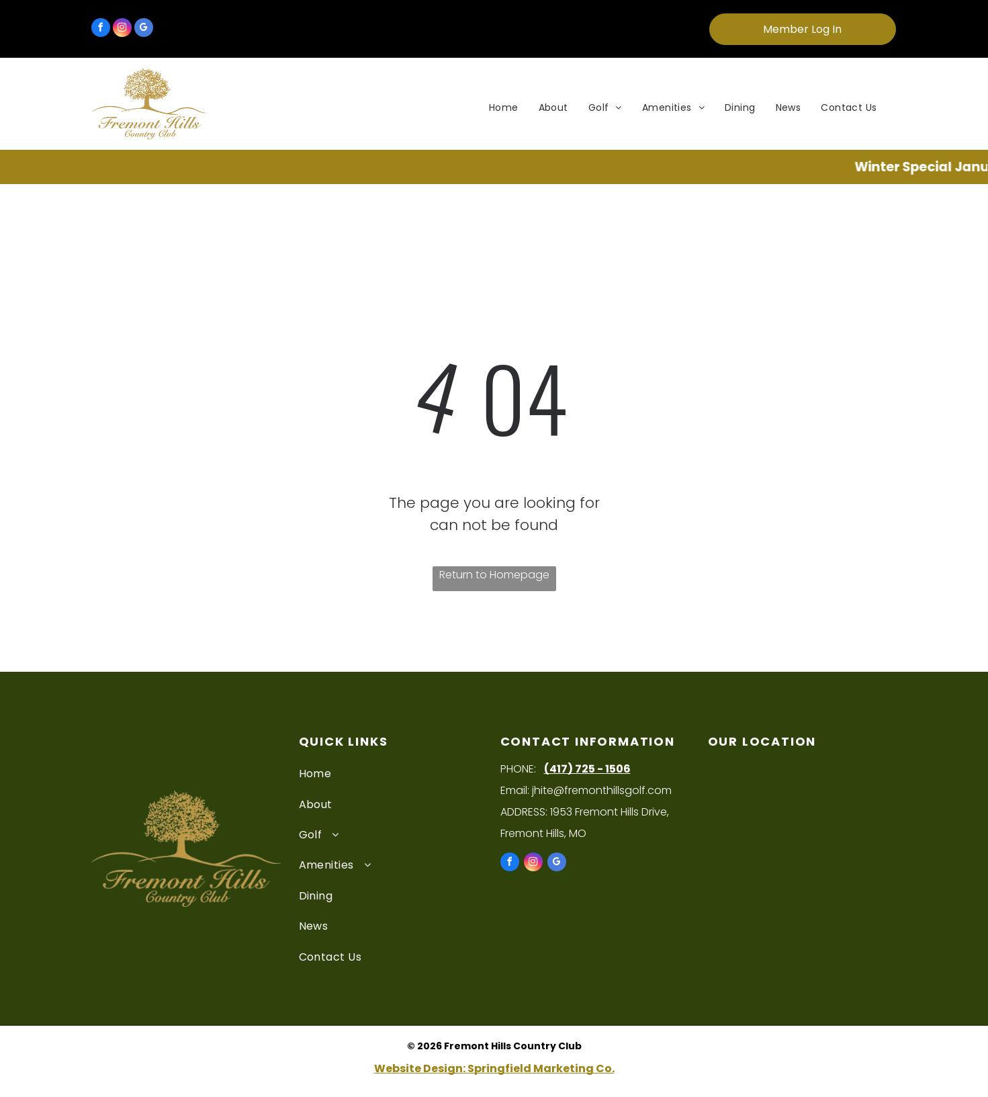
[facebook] (100, 29)
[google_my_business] (143, 29)
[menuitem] (504, 108)
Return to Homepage (494, 574)
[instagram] (122, 29)
